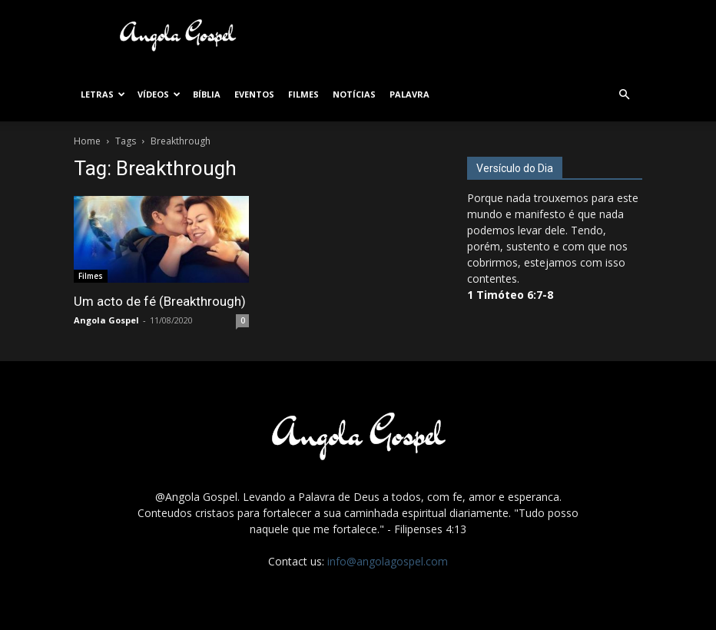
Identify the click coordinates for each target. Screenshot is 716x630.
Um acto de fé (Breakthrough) (160, 301)
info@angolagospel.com (387, 561)
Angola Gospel (106, 320)
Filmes (303, 94)
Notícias (354, 94)
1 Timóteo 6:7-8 (510, 294)
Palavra (409, 94)
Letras (103, 94)
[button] (623, 95)
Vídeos (159, 94)
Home (87, 141)
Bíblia (206, 94)
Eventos (254, 94)
